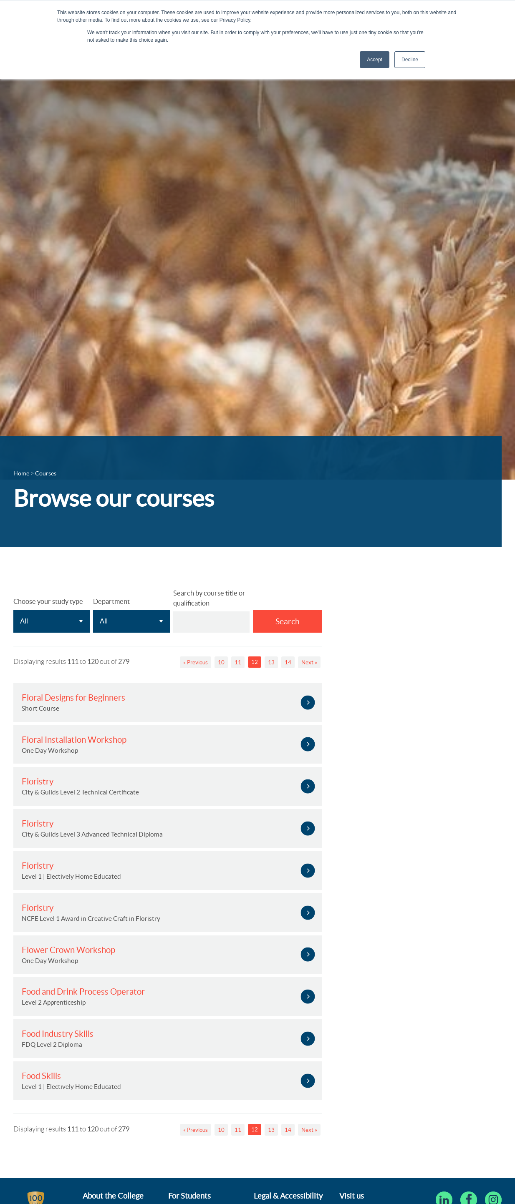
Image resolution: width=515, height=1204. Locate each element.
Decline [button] (409, 60)
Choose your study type (48, 601)
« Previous (195, 662)
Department (111, 601)
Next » (309, 662)
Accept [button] (374, 60)
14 (288, 662)
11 (238, 662)
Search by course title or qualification (209, 598)
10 (221, 662)
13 (271, 662)
